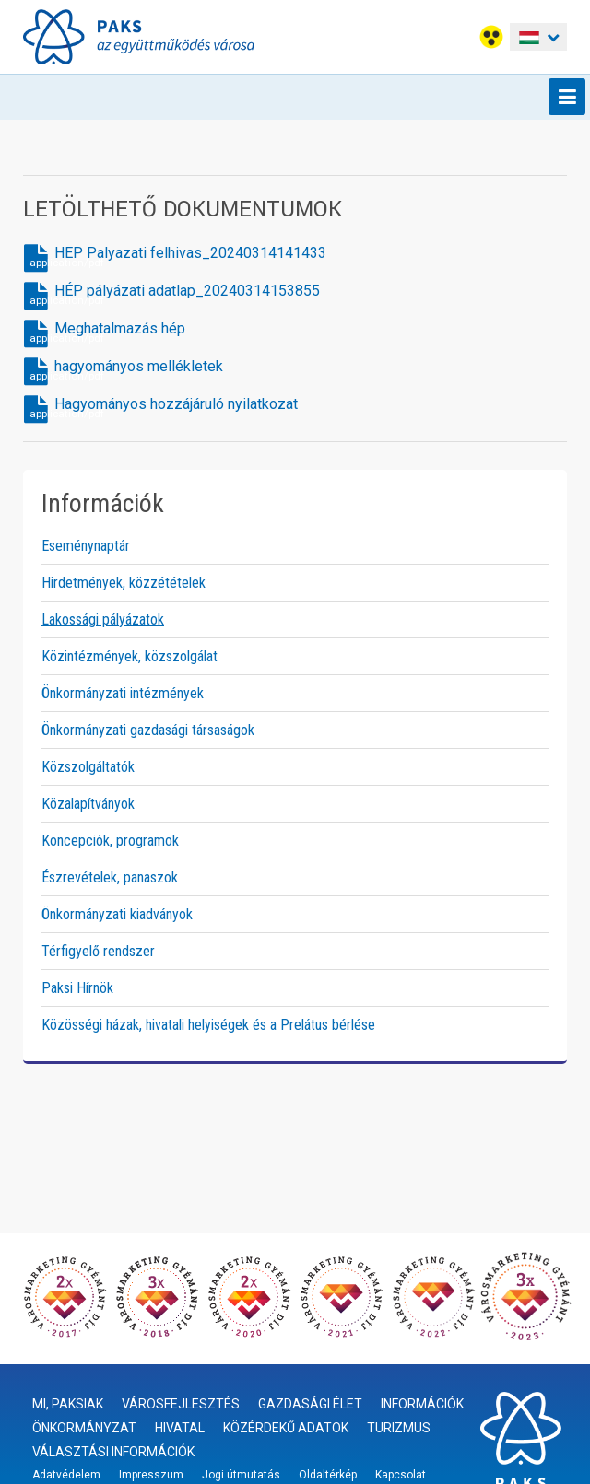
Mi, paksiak (67, 1403)
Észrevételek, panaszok (109, 877)
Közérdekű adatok (285, 1427)
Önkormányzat (84, 1427)
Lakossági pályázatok (102, 619)
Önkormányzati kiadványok (117, 914)
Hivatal (180, 1427)
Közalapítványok (88, 803)
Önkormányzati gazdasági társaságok (147, 730)
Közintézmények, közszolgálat (129, 656)
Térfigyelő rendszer (98, 951)
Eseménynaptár (85, 546)
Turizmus (399, 1427)
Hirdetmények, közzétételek (123, 582)
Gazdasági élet (310, 1403)
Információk (422, 1403)
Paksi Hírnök (77, 988)
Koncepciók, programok (110, 840)
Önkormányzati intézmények (122, 693)
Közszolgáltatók (88, 767)
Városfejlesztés (181, 1403)
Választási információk (113, 1451)
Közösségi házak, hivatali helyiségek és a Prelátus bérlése (208, 1025)
